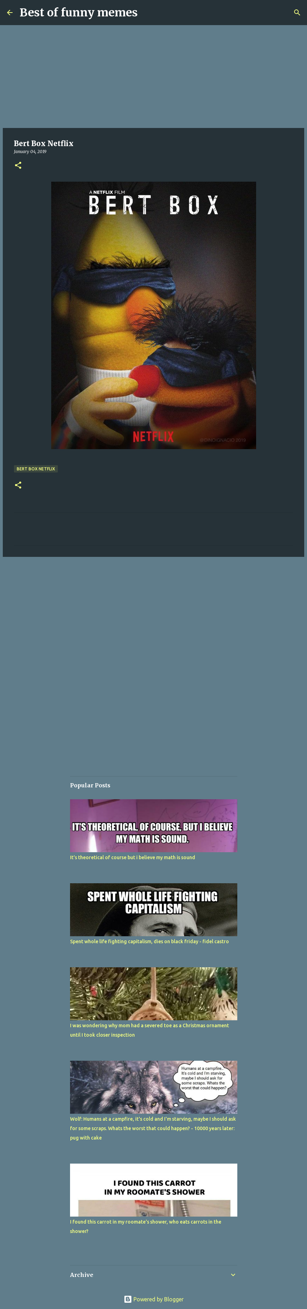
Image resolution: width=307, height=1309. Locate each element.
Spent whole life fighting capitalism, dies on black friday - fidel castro (149, 941)
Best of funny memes (79, 13)
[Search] (297, 12)
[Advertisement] (153, 77)
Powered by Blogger (154, 1299)
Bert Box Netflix (36, 469)
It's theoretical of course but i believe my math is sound (132, 857)
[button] (18, 166)
